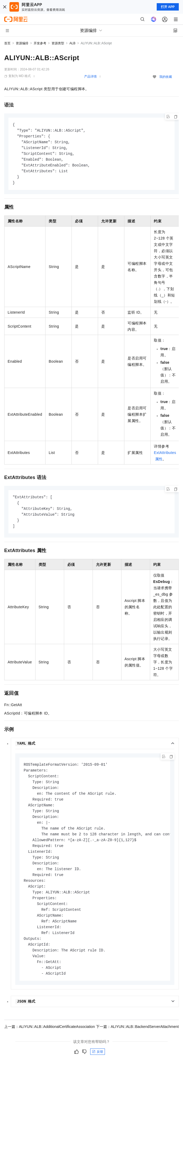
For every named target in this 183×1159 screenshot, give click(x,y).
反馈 (97, 1066)
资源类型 (58, 43)
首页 (7, 43)
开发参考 (40, 43)
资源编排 (22, 43)
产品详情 (90, 76)
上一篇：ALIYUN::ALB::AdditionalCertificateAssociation (49, 1041)
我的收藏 (165, 77)
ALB (72, 43)
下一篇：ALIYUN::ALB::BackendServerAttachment (137, 1041)
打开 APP (168, 7)
